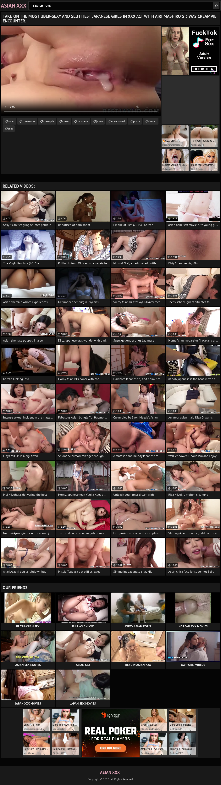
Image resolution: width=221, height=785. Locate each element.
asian (11, 121)
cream (65, 121)
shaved (152, 121)
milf (10, 128)
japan (99, 121)
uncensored (118, 121)
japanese (83, 121)
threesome (29, 121)
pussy (136, 121)
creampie (48, 121)
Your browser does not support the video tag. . (81, 71)
